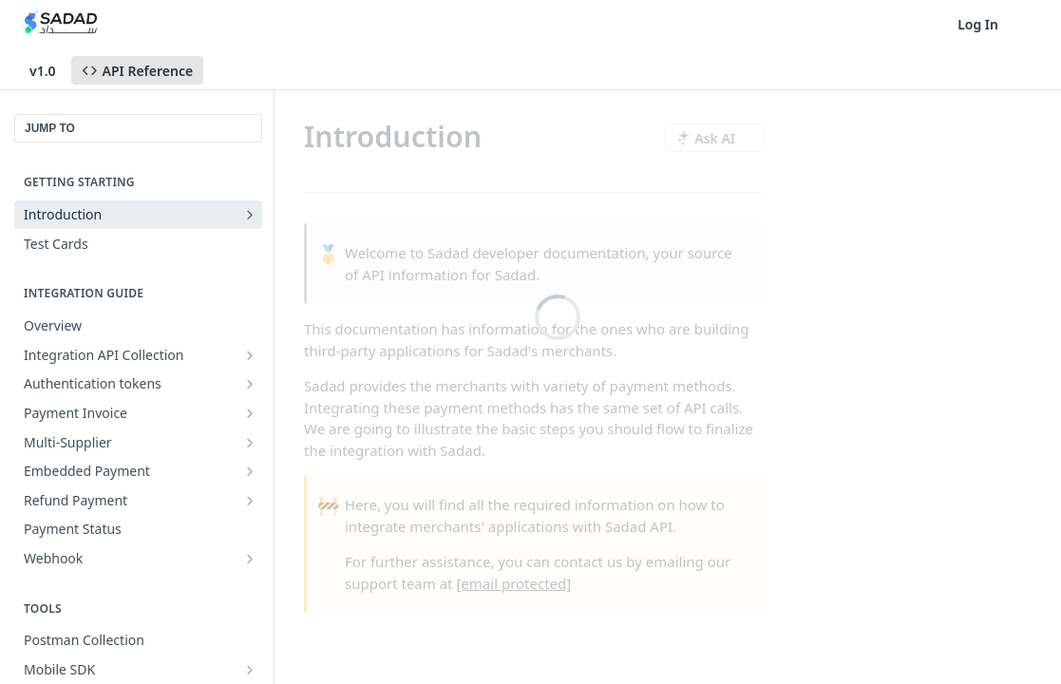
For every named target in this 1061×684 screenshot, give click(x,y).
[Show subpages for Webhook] (249, 558)
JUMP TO (50, 128)
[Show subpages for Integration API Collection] (249, 355)
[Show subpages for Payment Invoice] (249, 413)
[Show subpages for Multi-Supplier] (249, 442)
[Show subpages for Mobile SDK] (249, 669)
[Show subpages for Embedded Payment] (249, 471)
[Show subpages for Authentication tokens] (249, 383)
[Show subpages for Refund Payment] (249, 500)
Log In (977, 24)
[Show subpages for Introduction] (249, 214)
